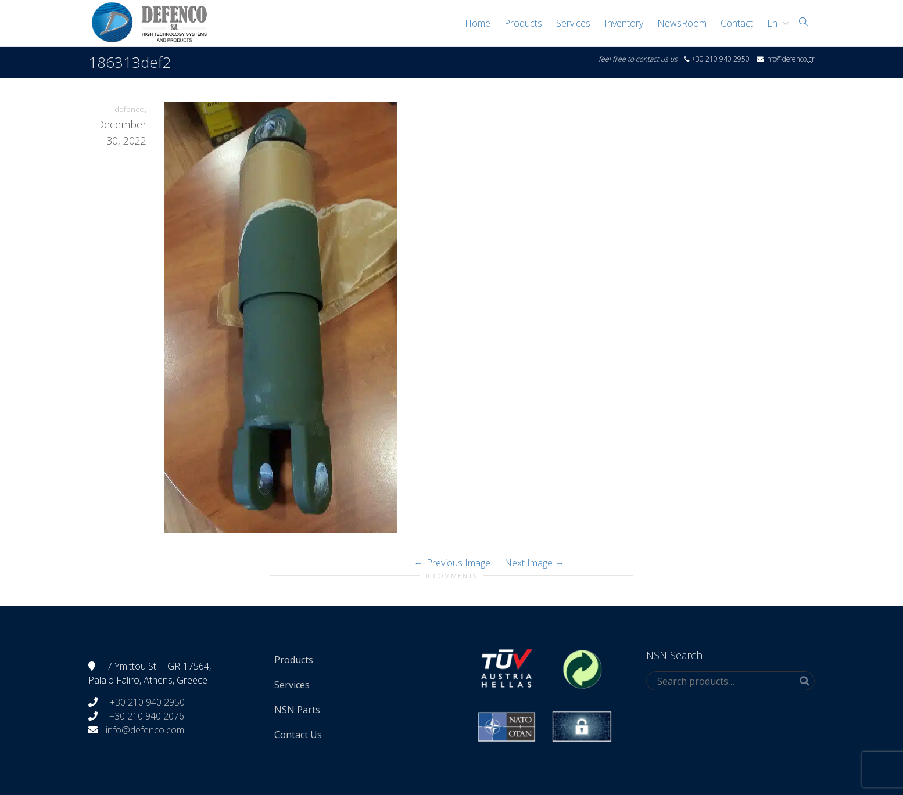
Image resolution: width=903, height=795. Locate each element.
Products (523, 23)
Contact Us (298, 734)
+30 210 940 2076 (146, 716)
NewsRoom (682, 23)
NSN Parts (297, 709)
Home (477, 23)
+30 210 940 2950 (146, 702)
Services (573, 23)
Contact (737, 23)
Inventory (623, 23)
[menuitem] (775, 23)
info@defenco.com (145, 730)
